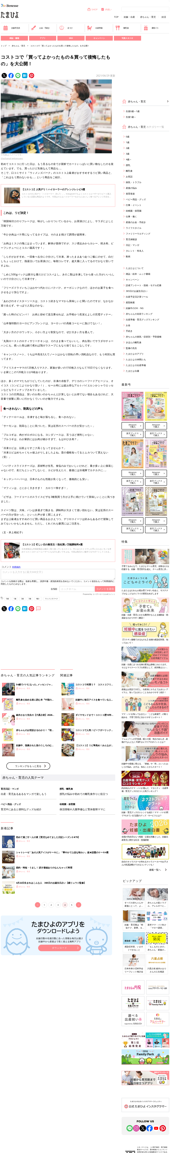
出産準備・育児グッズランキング (142, 319)
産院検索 (130, 302)
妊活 (164, 17)
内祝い (106, 9)
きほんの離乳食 (133, 342)
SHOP (92, 9)
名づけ (65, 28)
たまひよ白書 (132, 370)
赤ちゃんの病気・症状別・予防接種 (143, 336)
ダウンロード (59, 947)
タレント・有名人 (135, 250)
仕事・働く (131, 216)
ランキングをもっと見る (28, 766)
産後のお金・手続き (136, 222)
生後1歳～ (131, 116)
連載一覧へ (155, 869)
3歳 (30, 599)
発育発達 (130, 193)
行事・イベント (133, 205)
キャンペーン (99, 38)
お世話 (129, 176)
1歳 (15, 599)
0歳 (7, 599)
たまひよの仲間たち (136, 359)
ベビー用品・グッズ (136, 199)
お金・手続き (40, 28)
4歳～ (38, 599)
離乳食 (122, 28)
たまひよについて (135, 268)
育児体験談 (131, 239)
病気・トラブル (133, 182)
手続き (129, 330)
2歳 (22, 599)
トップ (4, 45)
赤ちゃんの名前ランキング (139, 313)
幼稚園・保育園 (133, 210)
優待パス (150, 28)
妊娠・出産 (129, 17)
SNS (71, 38)
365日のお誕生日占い (136, 290)
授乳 (128, 165)
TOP (116, 17)
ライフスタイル (133, 227)
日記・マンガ (132, 245)
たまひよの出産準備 (136, 365)
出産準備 (94, 28)
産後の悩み (131, 187)
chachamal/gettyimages (12, 158)
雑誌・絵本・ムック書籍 (138, 273)
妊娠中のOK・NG (134, 308)
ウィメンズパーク (51, 599)
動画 (128, 256)
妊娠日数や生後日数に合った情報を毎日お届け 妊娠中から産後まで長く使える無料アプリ (59, 940)
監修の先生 (131, 348)
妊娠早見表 (11, 28)
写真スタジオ (127, 38)
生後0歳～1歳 (132, 111)
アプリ (42, 38)
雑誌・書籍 (14, 38)
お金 (128, 325)
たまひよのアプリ (135, 353)
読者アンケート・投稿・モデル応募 (143, 285)
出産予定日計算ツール (137, 296)
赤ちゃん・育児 (148, 17)
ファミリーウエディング (138, 233)
